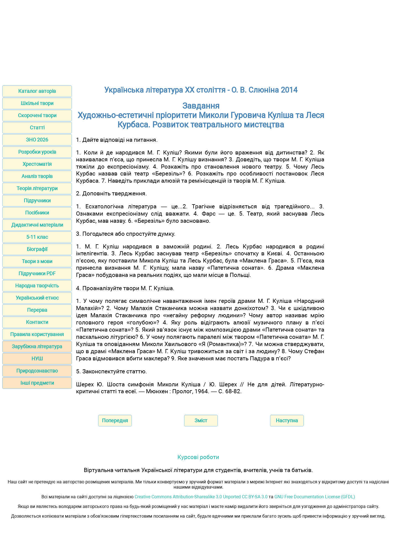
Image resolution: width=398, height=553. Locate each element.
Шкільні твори (37, 103)
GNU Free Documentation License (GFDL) (314, 496)
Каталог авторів (37, 91)
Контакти (37, 322)
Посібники (37, 213)
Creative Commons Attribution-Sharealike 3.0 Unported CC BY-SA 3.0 (201, 496)
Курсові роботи (198, 457)
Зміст (201, 420)
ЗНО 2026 (37, 140)
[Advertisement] (199, 41)
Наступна (287, 420)
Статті (37, 127)
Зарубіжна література (37, 346)
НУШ (37, 358)
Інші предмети (37, 383)
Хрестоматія (37, 164)
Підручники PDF (37, 273)
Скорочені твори (37, 115)
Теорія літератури (37, 188)
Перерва (37, 310)
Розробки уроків (37, 152)
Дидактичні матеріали (37, 225)
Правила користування (37, 334)
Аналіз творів (37, 176)
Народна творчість (37, 286)
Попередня (115, 420)
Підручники (37, 200)
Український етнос (37, 298)
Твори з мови (37, 261)
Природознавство (37, 371)
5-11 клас (37, 237)
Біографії (37, 249)
